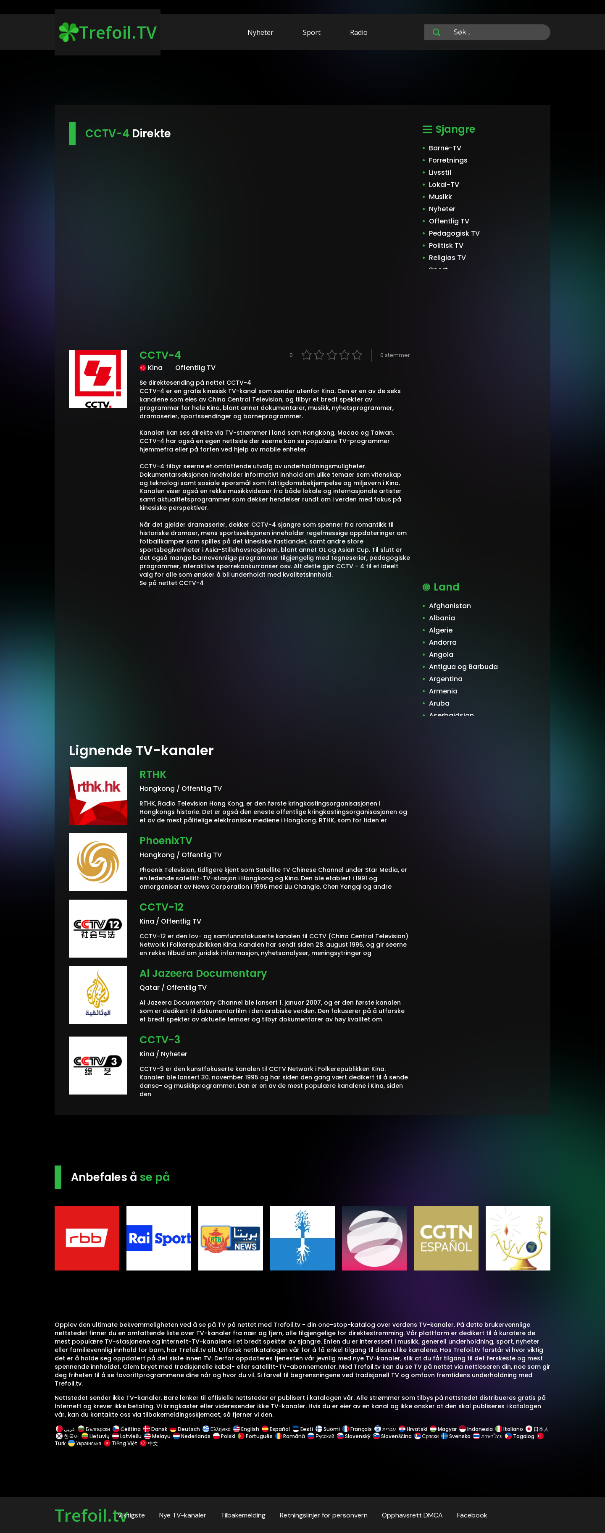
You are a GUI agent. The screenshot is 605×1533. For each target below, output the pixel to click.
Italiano (509, 1429)
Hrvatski (413, 1429)
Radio (359, 32)
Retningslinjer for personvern (324, 1515)
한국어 (67, 1436)
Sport (312, 32)
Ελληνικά (216, 1429)
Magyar (443, 1429)
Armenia (443, 691)
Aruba (439, 703)
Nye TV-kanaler (182, 1515)
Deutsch (184, 1429)
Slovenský (354, 1436)
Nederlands (192, 1436)
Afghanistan (450, 606)
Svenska (456, 1436)
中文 (148, 1443)
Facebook (472, 1515)
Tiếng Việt (121, 1443)
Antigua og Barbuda (463, 667)
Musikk (440, 197)
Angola (441, 654)
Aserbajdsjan (451, 715)
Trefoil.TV (108, 32)
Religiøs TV (447, 257)
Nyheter (260, 32)
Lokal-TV (444, 184)
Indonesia (476, 1429)
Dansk (155, 1429)
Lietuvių (95, 1436)
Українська (85, 1443)
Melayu (157, 1436)
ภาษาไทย (488, 1436)
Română (290, 1436)
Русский (321, 1436)
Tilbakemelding (243, 1515)
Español (275, 1429)
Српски (426, 1436)
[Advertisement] (302, 79)
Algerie (440, 630)
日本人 (536, 1429)
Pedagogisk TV (454, 233)
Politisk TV (446, 245)
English (246, 1429)
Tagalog (520, 1436)
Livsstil (440, 172)
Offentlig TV (449, 221)
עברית (385, 1429)
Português (255, 1436)
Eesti (302, 1429)
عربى (65, 1429)
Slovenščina (392, 1436)
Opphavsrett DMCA (412, 1515)
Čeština (126, 1429)
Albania (442, 618)
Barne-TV (445, 148)
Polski (224, 1436)
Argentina (446, 679)
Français (357, 1429)
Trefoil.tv (91, 1515)
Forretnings (448, 160)
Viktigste (131, 1515)
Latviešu (127, 1436)
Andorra (443, 642)
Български (93, 1429)
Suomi (327, 1429)
